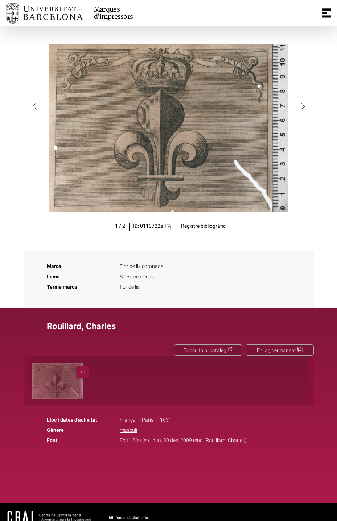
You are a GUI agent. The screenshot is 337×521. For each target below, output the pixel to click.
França (128, 420)
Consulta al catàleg (208, 350)
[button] (35, 106)
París (147, 420)
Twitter (164, 480)
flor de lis (130, 287)
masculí (128, 430)
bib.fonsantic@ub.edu (128, 518)
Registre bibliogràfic (203, 226)
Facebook (148, 480)
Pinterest (181, 480)
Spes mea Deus (137, 277)
